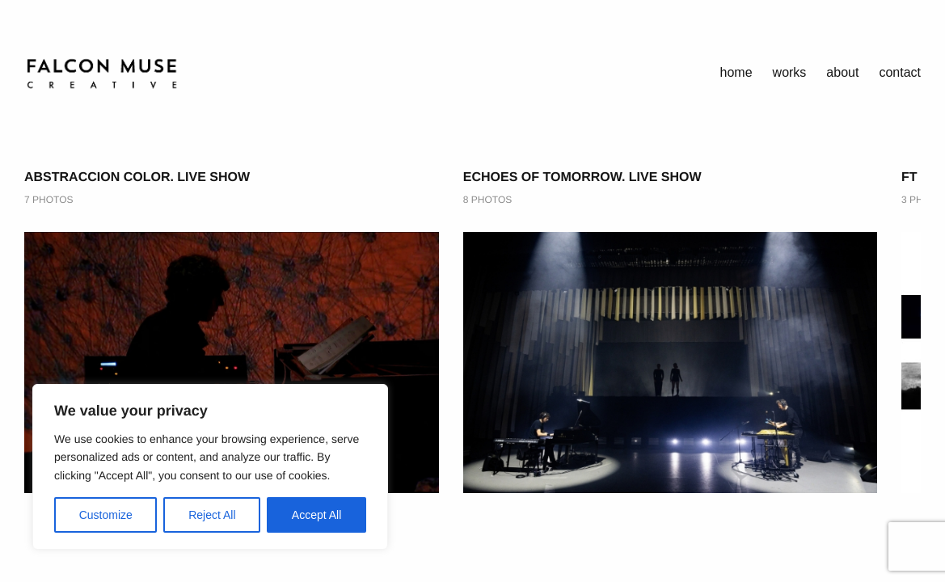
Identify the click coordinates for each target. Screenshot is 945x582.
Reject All (211, 514)
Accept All (316, 514)
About (842, 72)
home (736, 72)
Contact (900, 72)
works (790, 72)
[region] (210, 467)
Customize (106, 514)
